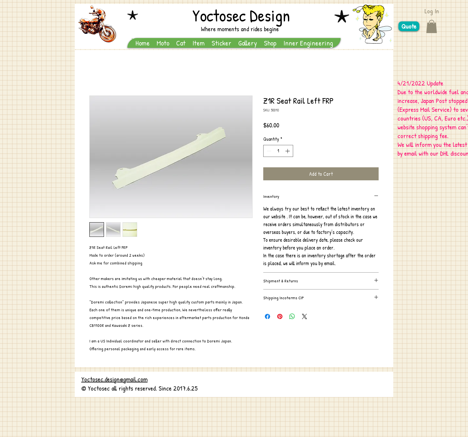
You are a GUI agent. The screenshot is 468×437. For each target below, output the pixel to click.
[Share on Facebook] (267, 316)
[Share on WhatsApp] (292, 316)
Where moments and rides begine (240, 28)
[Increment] (288, 151)
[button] (431, 26)
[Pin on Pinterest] (280, 316)
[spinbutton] (278, 151)
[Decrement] (268, 151)
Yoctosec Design (241, 15)
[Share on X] (304, 316)
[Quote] (408, 26)
